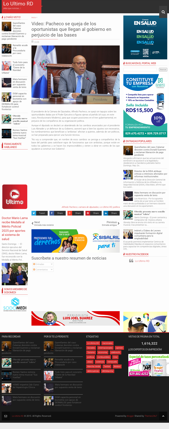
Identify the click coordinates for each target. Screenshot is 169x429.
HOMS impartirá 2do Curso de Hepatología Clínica (26, 386)
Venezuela (112, 362)
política (116, 207)
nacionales (107, 343)
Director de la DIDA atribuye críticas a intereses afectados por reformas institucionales (150, 174)
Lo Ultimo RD (18, 4)
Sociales (91, 348)
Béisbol (117, 366)
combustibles (104, 357)
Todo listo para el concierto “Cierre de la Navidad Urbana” (15, 67)
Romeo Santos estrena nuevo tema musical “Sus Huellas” (20, 134)
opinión (119, 348)
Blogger (130, 416)
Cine (115, 357)
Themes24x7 (151, 416)
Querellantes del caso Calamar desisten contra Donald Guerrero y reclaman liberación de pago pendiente (150, 151)
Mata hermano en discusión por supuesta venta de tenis (149, 194)
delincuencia (93, 371)
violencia (100, 362)
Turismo (91, 352)
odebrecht (115, 352)
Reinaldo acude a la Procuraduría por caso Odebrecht (15, 50)
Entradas (38, 264)
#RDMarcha (107, 371)
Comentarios (40, 269)
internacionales (105, 348)
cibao (89, 362)
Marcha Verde (93, 366)
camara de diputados (88, 207)
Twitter (107, 366)
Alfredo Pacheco (69, 207)
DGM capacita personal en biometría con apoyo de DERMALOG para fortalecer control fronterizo (14, 101)
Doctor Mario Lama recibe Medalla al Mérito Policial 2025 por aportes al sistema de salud (13, 232)
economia (102, 352)
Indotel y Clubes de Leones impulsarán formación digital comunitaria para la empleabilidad (148, 234)
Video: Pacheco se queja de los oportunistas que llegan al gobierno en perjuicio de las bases (71, 29)
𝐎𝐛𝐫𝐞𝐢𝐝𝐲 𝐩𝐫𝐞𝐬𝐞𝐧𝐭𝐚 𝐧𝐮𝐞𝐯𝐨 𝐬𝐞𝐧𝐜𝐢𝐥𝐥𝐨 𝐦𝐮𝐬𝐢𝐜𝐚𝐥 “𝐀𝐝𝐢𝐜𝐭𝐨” (149, 213)
